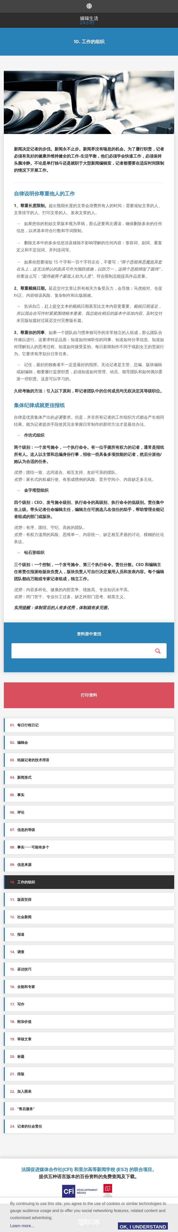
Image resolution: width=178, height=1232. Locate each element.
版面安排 (20, 899)
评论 (17, 812)
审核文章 (20, 1039)
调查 (17, 952)
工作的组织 (22, 882)
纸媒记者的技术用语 (29, 760)
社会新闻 (20, 917)
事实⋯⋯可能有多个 (29, 847)
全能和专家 (22, 986)
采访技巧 (20, 969)
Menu (5, 20)
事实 (17, 795)
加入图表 (20, 1091)
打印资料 (89, 695)
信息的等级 (22, 829)
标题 (17, 1056)
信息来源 (20, 864)
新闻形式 (20, 777)
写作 (17, 1004)
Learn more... (22, 1226)
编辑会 (19, 742)
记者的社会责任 (26, 1126)
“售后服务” (22, 1109)
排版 (17, 1074)
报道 (17, 934)
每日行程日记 (24, 725)
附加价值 (20, 1021)
